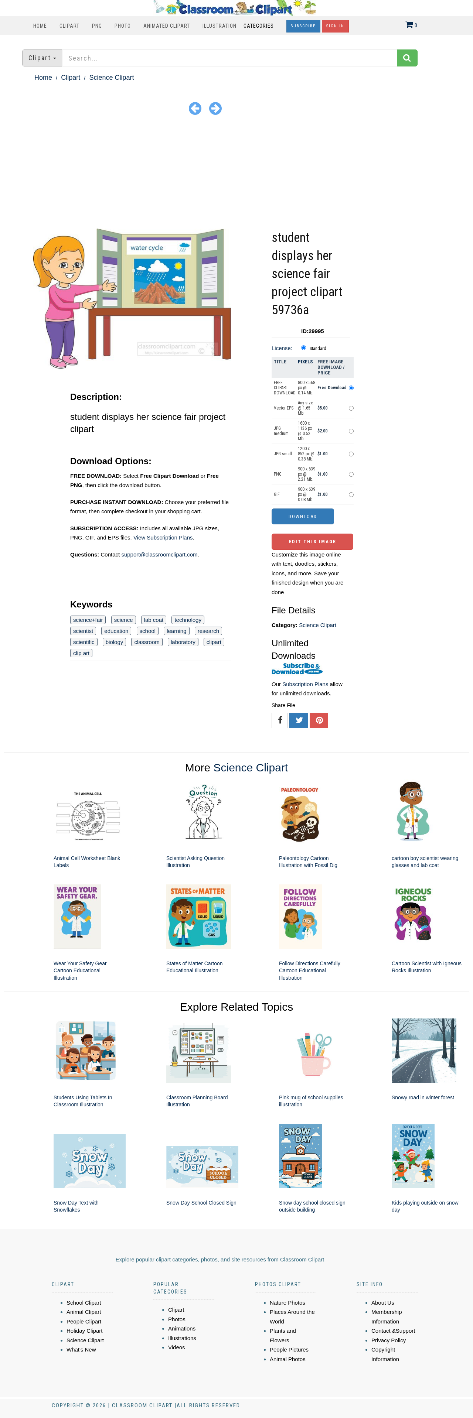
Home (40, 26)
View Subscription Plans (163, 537)
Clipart (69, 26)
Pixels (305, 361)
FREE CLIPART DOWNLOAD (285, 387)
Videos (176, 1347)
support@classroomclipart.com (159, 554)
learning (176, 631)
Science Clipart (111, 77)
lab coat (154, 620)
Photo (123, 26)
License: (282, 348)
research (208, 631)
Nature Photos (287, 1302)
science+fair (88, 620)
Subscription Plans (305, 684)
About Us (382, 1302)
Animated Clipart (166, 26)
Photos (177, 1319)
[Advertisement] (236, 173)
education (116, 631)
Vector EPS (283, 408)
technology (187, 620)
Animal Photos (288, 1359)
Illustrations (182, 1338)
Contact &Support (393, 1331)
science (123, 620)
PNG (97, 26)
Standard (318, 348)
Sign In (335, 26)
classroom (146, 642)
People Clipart (84, 1321)
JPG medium (281, 431)
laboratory (183, 642)
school (148, 631)
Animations (181, 1328)
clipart (214, 642)
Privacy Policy (388, 1340)
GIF (277, 494)
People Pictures (289, 1349)
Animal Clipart (84, 1312)
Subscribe (303, 26)
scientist (83, 631)
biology (114, 642)
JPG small (283, 453)
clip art (81, 653)
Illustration (219, 26)
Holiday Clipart (85, 1331)
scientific (84, 642)
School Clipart (84, 1302)
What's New (81, 1349)
